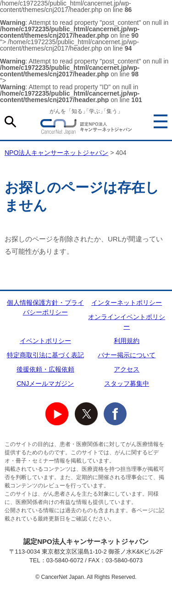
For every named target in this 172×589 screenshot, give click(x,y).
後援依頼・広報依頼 (45, 369)
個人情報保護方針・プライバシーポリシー (45, 307)
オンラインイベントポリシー (126, 321)
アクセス (126, 369)
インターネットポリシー (126, 302)
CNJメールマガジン (45, 383)
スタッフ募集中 (126, 383)
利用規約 (126, 340)
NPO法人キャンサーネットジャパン (86, 128)
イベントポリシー (45, 340)
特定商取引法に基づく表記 (45, 355)
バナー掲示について (126, 355)
